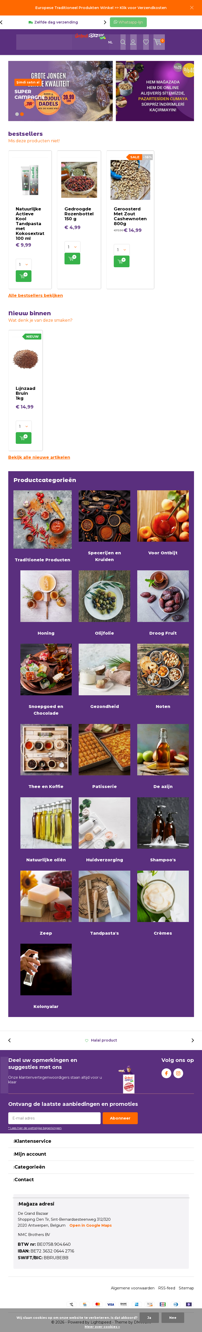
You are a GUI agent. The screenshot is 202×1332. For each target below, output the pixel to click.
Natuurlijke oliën (46, 830)
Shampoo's (163, 830)
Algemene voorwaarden (133, 1288)
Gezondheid (104, 676)
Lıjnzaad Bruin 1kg (25, 393)
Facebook (166, 1072)
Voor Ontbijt (163, 523)
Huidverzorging (104, 830)
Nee (172, 1318)
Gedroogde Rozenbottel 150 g (79, 213)
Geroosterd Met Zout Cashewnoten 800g (130, 216)
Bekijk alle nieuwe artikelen (39, 457)
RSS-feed (166, 1288)
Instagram (178, 1072)
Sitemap (186, 1288)
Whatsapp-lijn (128, 22)
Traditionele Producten (42, 526)
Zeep (46, 903)
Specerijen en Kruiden (104, 526)
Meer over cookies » (102, 1327)
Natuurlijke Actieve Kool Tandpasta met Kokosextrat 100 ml (30, 223)
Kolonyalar (46, 976)
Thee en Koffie (46, 756)
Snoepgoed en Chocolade (46, 680)
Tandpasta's (104, 903)
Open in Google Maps (90, 1225)
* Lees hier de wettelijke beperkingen (35, 1128)
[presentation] (4, 22)
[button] (17, 114)
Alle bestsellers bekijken (35, 295)
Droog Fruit (163, 603)
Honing (46, 603)
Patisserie (104, 756)
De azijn (163, 756)
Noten (163, 676)
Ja (149, 1318)
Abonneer (120, 1118)
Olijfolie (104, 603)
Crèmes (163, 903)
